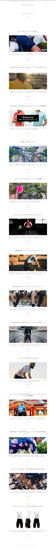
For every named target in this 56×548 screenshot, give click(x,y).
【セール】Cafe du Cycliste (28, 358)
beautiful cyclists (28, 5)
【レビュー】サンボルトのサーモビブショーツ (28, 214)
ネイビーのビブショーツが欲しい (28, 31)
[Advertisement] (28, 24)
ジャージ (26, 103)
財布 (34, 429)
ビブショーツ (29, 103)
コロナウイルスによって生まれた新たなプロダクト (28, 506)
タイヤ (27, 139)
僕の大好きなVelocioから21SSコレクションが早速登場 (28, 106)
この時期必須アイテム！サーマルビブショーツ (28, 250)
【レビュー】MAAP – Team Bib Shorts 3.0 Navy (28, 469)
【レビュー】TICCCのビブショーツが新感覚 (28, 179)
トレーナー (30, 139)
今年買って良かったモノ (28, 142)
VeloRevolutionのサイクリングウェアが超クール (28, 322)
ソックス (28, 429)
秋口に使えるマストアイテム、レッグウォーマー (28, 286)
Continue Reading (28, 96)
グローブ (22, 429)
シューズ (21, 139)
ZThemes (34, 545)
